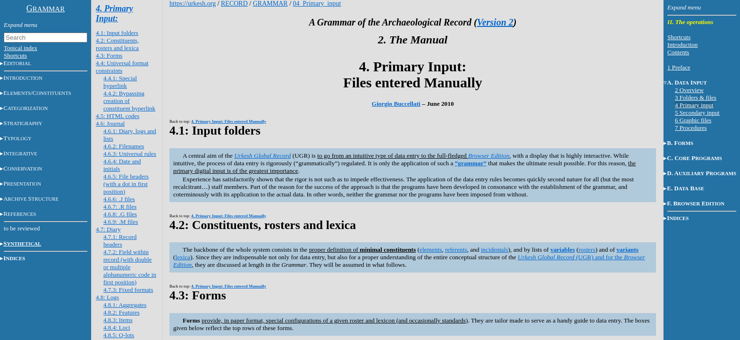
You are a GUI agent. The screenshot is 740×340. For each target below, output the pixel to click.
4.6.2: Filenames (123, 146)
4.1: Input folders (117, 32)
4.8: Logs (107, 297)
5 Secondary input (697, 112)
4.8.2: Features (121, 312)
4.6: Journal (110, 123)
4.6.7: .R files (119, 206)
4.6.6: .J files (119, 199)
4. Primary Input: (114, 13)
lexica (182, 257)
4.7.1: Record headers (119, 240)
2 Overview (689, 90)
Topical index (20, 47)
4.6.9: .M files (120, 221)
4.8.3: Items (118, 319)
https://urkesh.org (192, 3)
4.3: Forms (109, 55)
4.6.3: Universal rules (129, 153)
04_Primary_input (317, 3)
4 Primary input (694, 105)
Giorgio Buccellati (396, 103)
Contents (678, 52)
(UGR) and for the (571, 257)
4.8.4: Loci (116, 327)
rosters (587, 249)
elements (431, 249)
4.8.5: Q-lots (118, 335)
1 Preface (678, 67)
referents (456, 249)
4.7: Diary (108, 229)
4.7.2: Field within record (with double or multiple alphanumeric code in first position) (129, 267)
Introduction (682, 44)
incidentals (494, 249)
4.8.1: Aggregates (124, 304)
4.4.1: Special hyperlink (120, 82)
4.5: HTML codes (117, 115)
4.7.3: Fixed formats (128, 289)
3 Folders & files (695, 97)
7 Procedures (691, 127)
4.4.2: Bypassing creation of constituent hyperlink (129, 101)
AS (31, 198)
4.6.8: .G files (120, 214)
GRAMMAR (270, 3)
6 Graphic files (693, 120)
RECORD (234, 3)
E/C (37, 92)
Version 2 (495, 22)
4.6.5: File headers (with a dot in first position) (126, 184)
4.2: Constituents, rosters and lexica (117, 44)
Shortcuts (15, 55)
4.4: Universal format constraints (122, 67)
